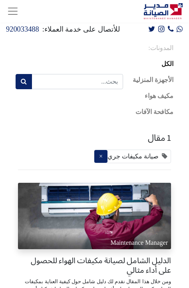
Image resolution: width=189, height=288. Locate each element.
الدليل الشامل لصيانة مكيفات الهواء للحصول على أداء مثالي (101, 265)
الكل (167, 63)
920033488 (22, 29)
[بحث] (24, 81)
